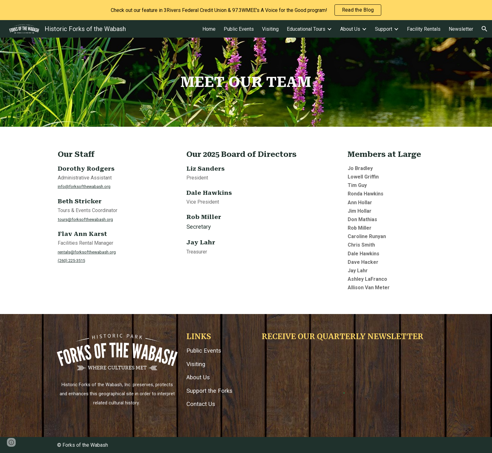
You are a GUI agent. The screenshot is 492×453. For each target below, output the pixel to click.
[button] (484, 28)
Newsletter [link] (461, 29)
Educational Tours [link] (306, 29)
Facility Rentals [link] (424, 29)
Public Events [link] (239, 29)
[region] (246, 10)
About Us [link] (350, 29)
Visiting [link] (270, 29)
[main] (246, 82)
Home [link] (209, 29)
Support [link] (383, 29)
